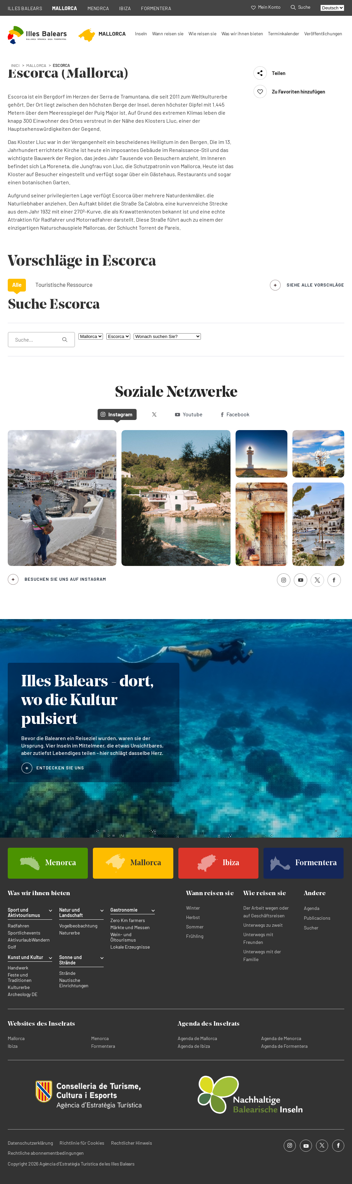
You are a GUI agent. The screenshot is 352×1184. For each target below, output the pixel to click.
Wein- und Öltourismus (123, 937)
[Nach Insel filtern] (90, 336)
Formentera (103, 1046)
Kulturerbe (19, 987)
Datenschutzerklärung (30, 1143)
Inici (15, 65)
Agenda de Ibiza (194, 1046)
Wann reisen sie (167, 33)
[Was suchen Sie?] (41, 339)
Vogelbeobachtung (78, 925)
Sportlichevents (24, 932)
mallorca (36, 65)
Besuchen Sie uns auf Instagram (65, 579)
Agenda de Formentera (284, 1046)
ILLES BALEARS (25, 8)
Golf (12, 947)
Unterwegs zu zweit (263, 925)
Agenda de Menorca (281, 1038)
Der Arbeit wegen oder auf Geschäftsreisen (266, 911)
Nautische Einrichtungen (74, 983)
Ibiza (12, 1046)
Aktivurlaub (20, 940)
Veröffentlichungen (323, 33)
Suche (300, 7)
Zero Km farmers (127, 920)
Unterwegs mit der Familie (262, 955)
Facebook (235, 414)
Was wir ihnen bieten (242, 33)
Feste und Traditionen (20, 977)
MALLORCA (64, 8)
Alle (17, 284)
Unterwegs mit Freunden (258, 938)
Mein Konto (266, 7)
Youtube (189, 414)
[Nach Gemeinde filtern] (118, 336)
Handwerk (18, 967)
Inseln (141, 33)
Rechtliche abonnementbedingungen (46, 1153)
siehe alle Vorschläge (315, 285)
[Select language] (332, 8)
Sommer (195, 926)
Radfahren (18, 925)
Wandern (41, 940)
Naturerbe (69, 932)
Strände (67, 973)
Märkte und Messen (130, 927)
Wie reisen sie (202, 33)
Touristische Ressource (64, 284)
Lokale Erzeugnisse (130, 947)
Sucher (311, 927)
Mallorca (16, 1038)
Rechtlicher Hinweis (131, 1143)
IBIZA (125, 8)
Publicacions (317, 918)
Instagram (116, 414)
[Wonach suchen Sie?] (167, 336)
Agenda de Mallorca (197, 1038)
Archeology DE (22, 994)
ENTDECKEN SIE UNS (60, 767)
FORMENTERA (156, 8)
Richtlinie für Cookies (82, 1143)
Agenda (311, 908)
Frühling (194, 936)
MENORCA (98, 8)
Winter (193, 908)
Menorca (100, 1038)
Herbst (193, 917)
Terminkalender (283, 33)
